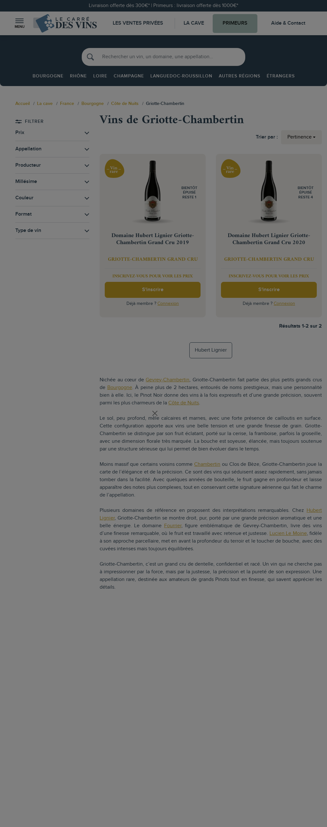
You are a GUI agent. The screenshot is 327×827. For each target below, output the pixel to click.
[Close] (155, 413)
